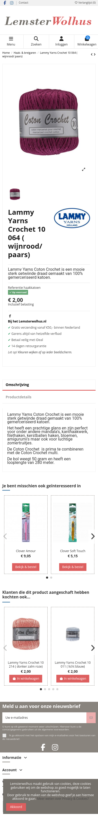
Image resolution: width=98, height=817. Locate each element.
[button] (47, 578)
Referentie (15, 288)
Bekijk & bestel (25, 567)
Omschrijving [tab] (17, 384)
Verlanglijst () (85, 2)
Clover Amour (26, 551)
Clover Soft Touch (72, 551)
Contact (23, 2)
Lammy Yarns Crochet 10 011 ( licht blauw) (73, 664)
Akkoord (16, 807)
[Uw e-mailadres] (44, 717)
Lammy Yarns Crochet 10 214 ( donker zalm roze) (26, 664)
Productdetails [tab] (18, 396)
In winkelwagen (25, 678)
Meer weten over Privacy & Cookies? (63, 798)
